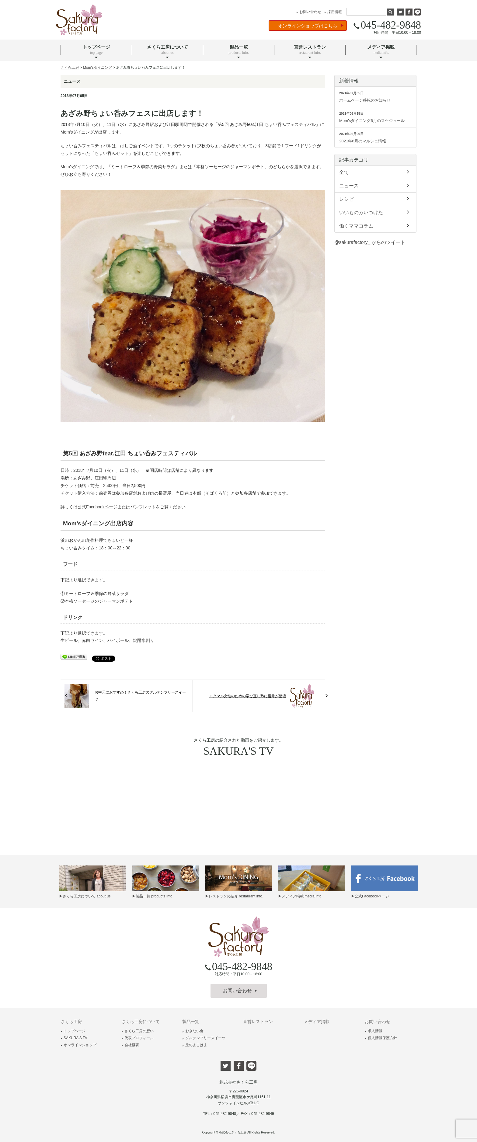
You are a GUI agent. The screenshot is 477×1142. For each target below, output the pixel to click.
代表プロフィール (137, 1038)
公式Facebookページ (97, 507)
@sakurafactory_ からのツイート (370, 242)
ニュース (375, 185)
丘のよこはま (194, 1045)
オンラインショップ (78, 1045)
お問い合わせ (308, 12)
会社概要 (130, 1045)
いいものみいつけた (375, 212)
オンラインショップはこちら (311, 25)
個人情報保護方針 (381, 1038)
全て (375, 172)
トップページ (73, 1031)
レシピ (375, 199)
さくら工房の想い (137, 1031)
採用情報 (332, 12)
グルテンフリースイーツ (203, 1038)
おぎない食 (193, 1031)
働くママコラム (375, 225)
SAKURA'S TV (74, 1038)
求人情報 (373, 1031)
